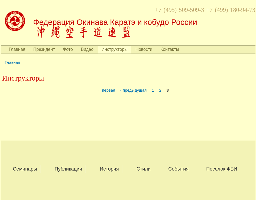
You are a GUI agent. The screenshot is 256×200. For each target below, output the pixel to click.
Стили (144, 169)
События (178, 169)
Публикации (68, 169)
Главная (17, 49)
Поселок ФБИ (221, 169)
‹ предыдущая (133, 90)
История (109, 169)
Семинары (25, 169)
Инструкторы (115, 49)
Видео (87, 49)
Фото (68, 49)
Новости (143, 49)
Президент (44, 49)
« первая (107, 90)
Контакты (169, 49)
